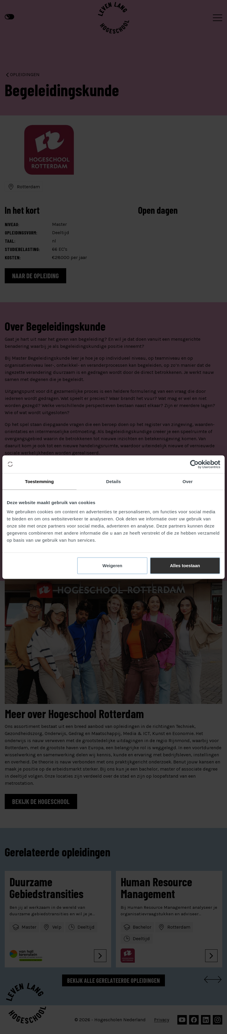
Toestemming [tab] (39, 481)
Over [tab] (187, 481)
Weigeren (112, 565)
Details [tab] (113, 481)
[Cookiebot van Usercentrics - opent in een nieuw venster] (194, 464)
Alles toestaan (185, 565)
